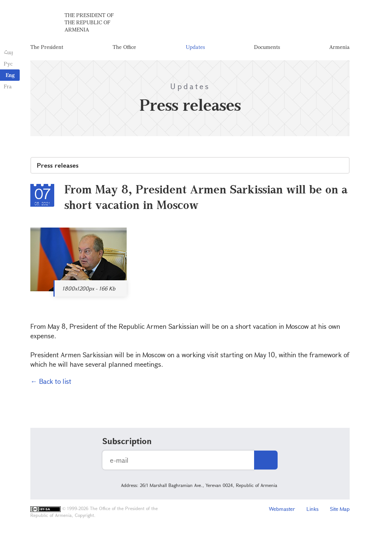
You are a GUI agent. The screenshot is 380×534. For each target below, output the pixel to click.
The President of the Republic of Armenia (89, 22)
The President (46, 47)
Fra (8, 86)
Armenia (339, 47)
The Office (124, 47)
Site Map (340, 510)
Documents (267, 47)
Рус (8, 63)
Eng (10, 75)
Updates (195, 47)
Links (312, 510)
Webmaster (282, 510)
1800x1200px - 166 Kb (88, 289)
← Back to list (50, 382)
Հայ (8, 52)
